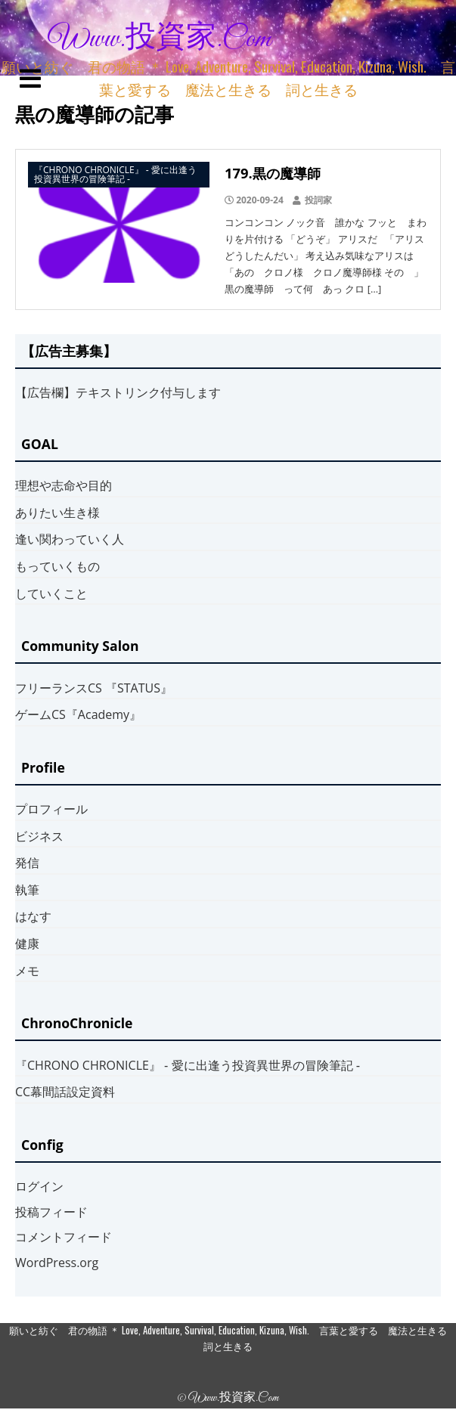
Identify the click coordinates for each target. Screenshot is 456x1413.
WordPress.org (56, 1262)
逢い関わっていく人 (69, 539)
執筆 (27, 890)
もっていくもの (57, 566)
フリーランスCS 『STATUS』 (93, 688)
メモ (27, 970)
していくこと (51, 593)
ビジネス (39, 836)
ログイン (39, 1186)
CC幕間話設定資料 (65, 1091)
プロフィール (51, 809)
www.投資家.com (159, 39)
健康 (27, 943)
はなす (33, 916)
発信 (27, 862)
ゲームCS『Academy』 (78, 714)
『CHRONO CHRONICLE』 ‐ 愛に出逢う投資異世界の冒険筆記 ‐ (187, 1065)
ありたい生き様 (57, 512)
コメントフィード (63, 1237)
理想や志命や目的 (63, 485)
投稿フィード (51, 1212)
